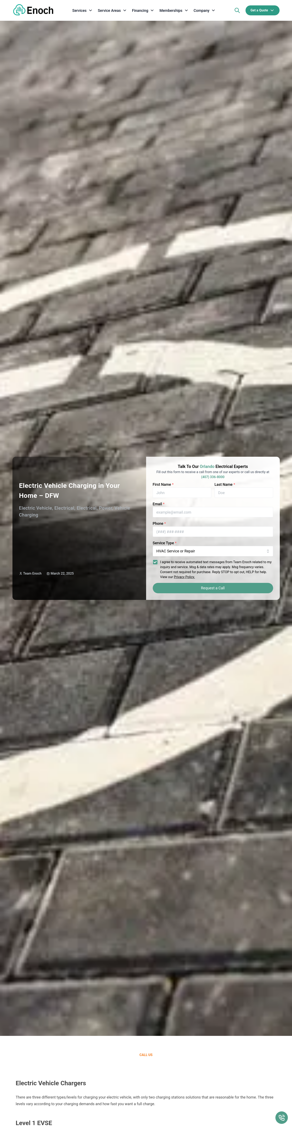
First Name (163, 484)
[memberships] (174, 10)
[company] (204, 10)
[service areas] (112, 10)
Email (159, 504)
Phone (159, 523)
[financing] (143, 10)
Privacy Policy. (184, 577)
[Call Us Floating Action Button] (281, 1117)
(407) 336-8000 (212, 477)
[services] (82, 10)
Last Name (225, 484)
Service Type (165, 543)
